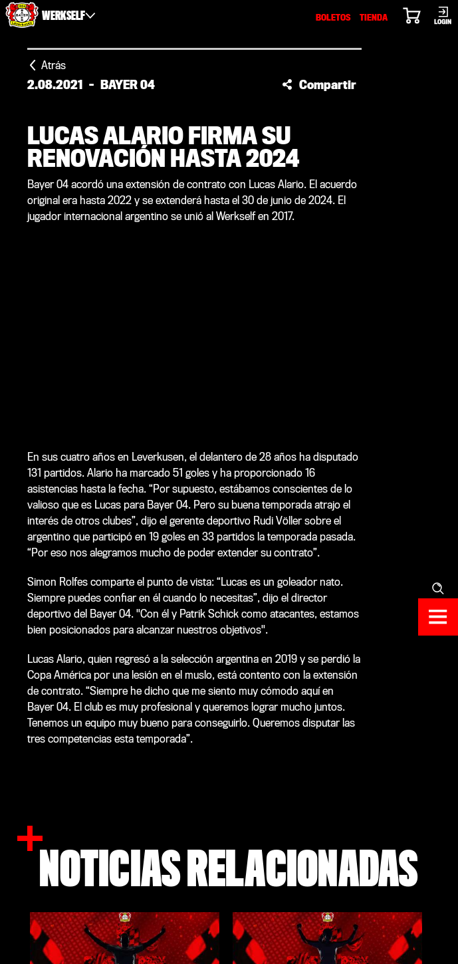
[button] (319, 84)
